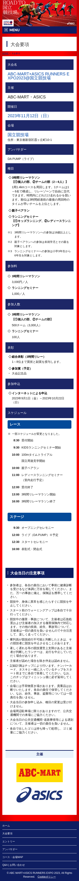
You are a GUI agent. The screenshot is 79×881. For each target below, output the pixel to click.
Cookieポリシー (47, 876)
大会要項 (7, 833)
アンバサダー (9, 849)
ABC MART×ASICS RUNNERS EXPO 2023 (34, 872)
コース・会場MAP (12, 857)
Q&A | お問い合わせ (13, 864)
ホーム (6, 825)
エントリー (8, 841)
